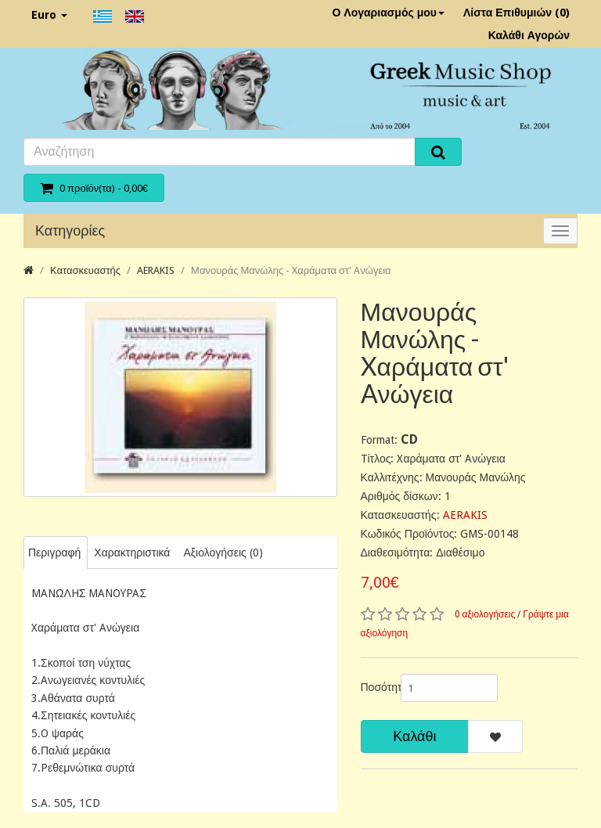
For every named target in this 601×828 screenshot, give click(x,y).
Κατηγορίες (70, 230)
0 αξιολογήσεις (485, 614)
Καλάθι (414, 736)
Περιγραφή (54, 552)
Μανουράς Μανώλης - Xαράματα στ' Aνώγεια (291, 270)
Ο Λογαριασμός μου (388, 12)
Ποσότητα (375, 687)
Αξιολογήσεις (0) (222, 552)
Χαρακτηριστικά (132, 552)
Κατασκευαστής (85, 270)
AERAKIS (156, 270)
